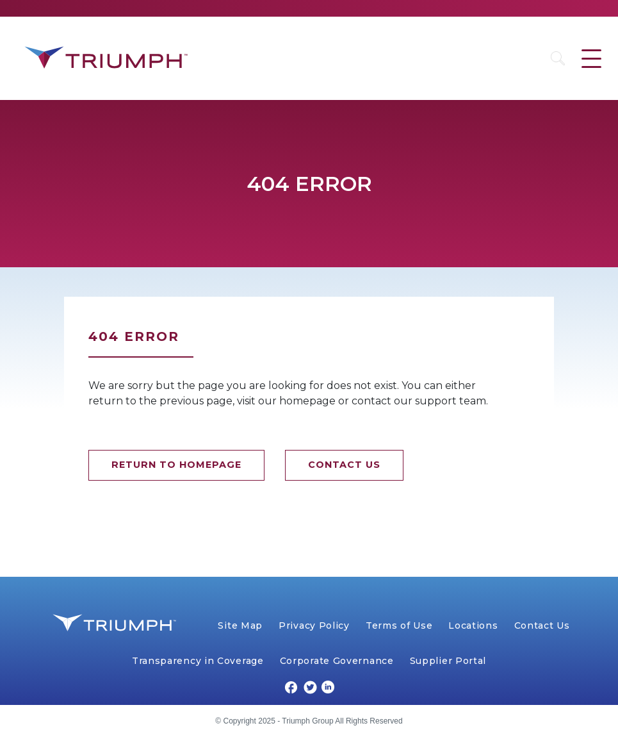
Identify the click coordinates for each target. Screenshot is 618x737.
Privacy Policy (314, 625)
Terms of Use (399, 625)
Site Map (240, 625)
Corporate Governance (337, 661)
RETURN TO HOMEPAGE (176, 464)
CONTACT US (344, 464)
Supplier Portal (448, 661)
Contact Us (542, 625)
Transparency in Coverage (198, 661)
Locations (473, 625)
